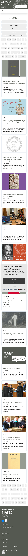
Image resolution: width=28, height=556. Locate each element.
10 (6, 44)
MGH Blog (3, 549)
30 (19, 52)
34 (6, 56)
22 (19, 48)
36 (13, 56)
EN (9, 6)
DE (12, 6)
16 (24, 44)
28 (12, 52)
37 (16, 56)
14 (18, 44)
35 (9, 56)
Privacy (15, 550)
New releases (14, 25)
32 (25, 52)
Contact (3, 552)
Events (14, 29)
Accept (14, 279)
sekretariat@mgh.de (6, 527)
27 (9, 52)
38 (19, 56)
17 (2, 48)
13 (14, 44)
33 (3, 56)
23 (22, 48)
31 (22, 52)
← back (4, 39)
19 (9, 48)
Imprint (15, 549)
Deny (14, 282)
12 (11, 44)
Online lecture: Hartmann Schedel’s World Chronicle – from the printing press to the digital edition (14, 122)
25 (2, 52)
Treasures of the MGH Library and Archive (14, 35)
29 (15, 52)
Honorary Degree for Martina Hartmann (13, 402)
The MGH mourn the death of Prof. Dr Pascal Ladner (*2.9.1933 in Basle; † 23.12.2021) (13, 159)
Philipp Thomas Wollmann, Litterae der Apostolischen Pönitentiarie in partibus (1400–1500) (13, 300)
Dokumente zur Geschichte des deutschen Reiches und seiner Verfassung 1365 (14, 83)
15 (21, 44)
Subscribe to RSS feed (6, 550)
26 (5, 52)
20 (12, 48)
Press (14, 32)
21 (15, 48)
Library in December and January (11, 368)
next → (24, 56)
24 (25, 48)
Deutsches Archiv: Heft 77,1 (10, 474)
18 (5, 48)
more (14, 286)
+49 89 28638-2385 (9, 526)
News (14, 22)
